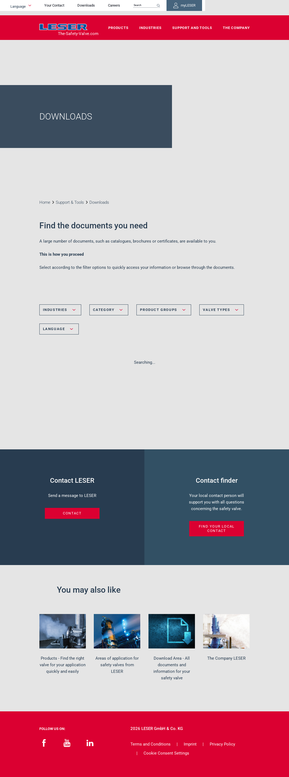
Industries (150, 28)
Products (118, 28)
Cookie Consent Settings (166, 753)
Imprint (190, 744)
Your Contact (91, 7)
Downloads (123, 7)
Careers (151, 7)
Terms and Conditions (150, 744)
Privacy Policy (222, 744)
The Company (236, 28)
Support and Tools (192, 28)
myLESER (232, 7)
